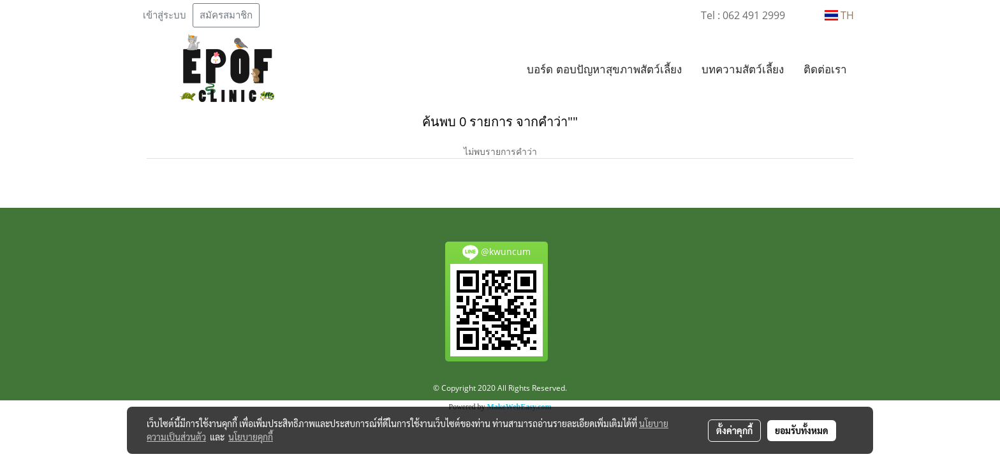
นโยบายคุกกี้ (250, 436)
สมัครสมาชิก (226, 15)
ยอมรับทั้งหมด (801, 430)
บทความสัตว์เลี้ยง (743, 69)
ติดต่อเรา (825, 69)
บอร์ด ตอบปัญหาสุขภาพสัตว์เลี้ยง (604, 69)
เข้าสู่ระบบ (164, 15)
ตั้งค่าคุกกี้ (734, 430)
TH (839, 15)
